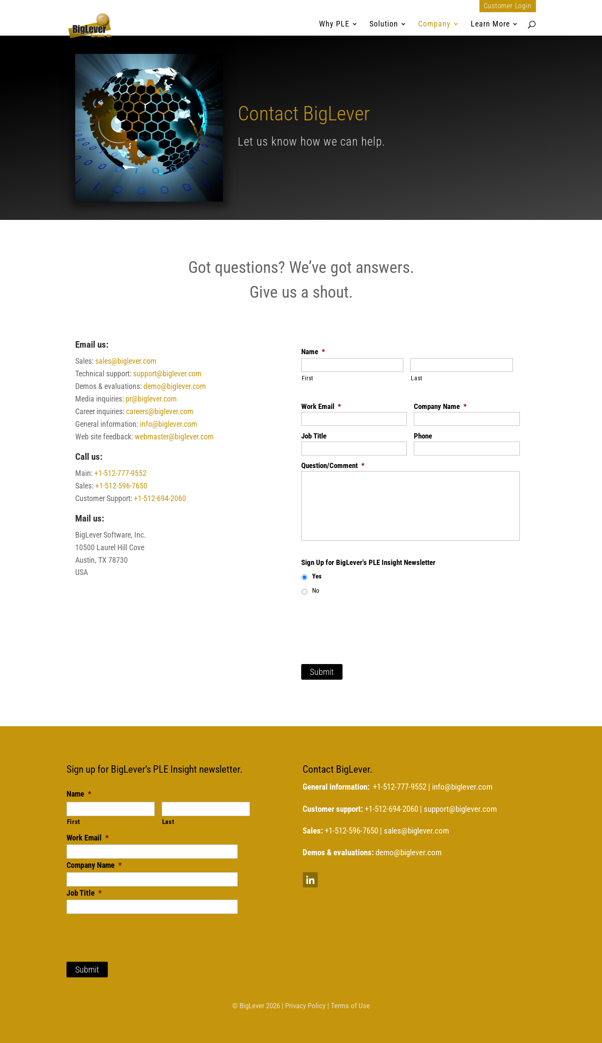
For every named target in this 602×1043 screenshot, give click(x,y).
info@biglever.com (168, 423)
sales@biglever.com (125, 360)
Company (434, 24)
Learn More (490, 24)
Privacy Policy (305, 1005)
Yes (317, 576)
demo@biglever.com (174, 386)
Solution (383, 24)
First (307, 378)
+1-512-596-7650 (121, 485)
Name (313, 351)
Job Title (313, 436)
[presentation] (367, 620)
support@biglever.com (167, 373)
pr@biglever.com (151, 398)
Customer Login (508, 6)
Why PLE (334, 24)
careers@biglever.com (159, 411)
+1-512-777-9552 (120, 473)
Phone (423, 436)
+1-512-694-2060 (160, 498)
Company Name (440, 406)
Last (416, 378)
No (315, 591)
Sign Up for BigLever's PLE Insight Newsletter (368, 562)
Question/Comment (333, 465)
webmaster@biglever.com (174, 436)
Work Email (321, 406)
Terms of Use (350, 1005)
